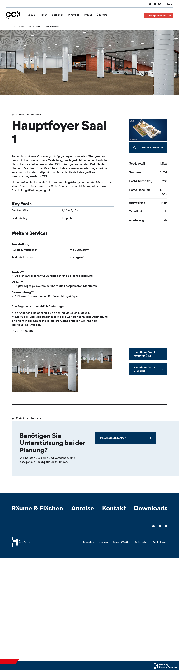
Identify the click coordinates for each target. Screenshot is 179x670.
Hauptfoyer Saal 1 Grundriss (144, 369)
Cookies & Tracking (121, 542)
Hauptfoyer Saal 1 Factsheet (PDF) (144, 354)
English (170, 3)
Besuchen (59, 14)
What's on (75, 14)
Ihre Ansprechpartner (113, 437)
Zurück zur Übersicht (28, 114)
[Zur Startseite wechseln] (14, 14)
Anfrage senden (156, 14)
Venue (32, 14)
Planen (45, 14)
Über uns (103, 14)
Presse (90, 14)
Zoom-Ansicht (146, 147)
